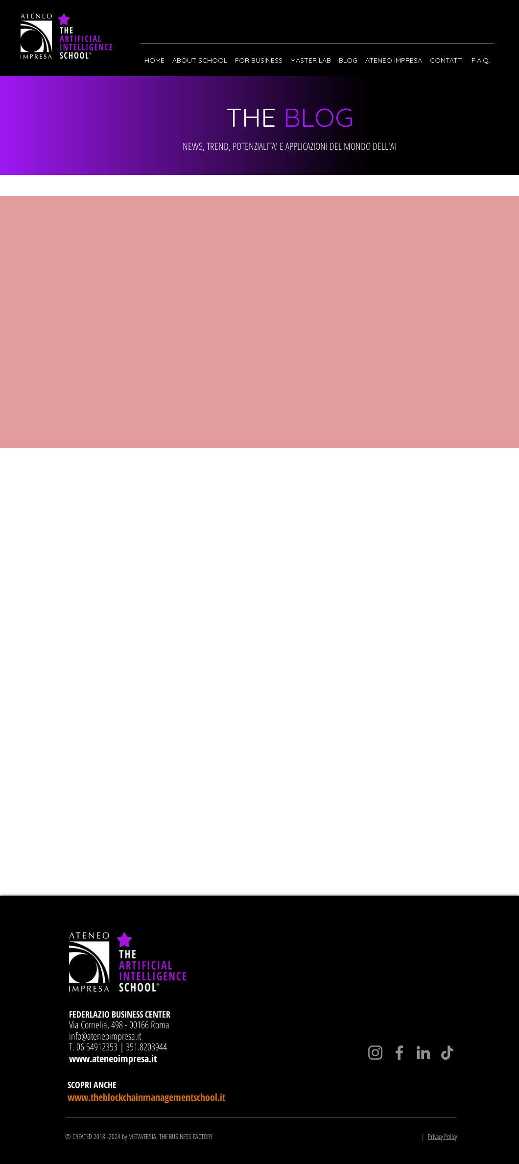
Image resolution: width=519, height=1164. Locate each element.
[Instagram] (375, 1052)
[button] (199, 56)
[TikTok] (447, 1052)
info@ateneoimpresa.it (105, 1036)
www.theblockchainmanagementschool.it (146, 1097)
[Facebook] (399, 1052)
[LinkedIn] (423, 1052)
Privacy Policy (442, 1136)
